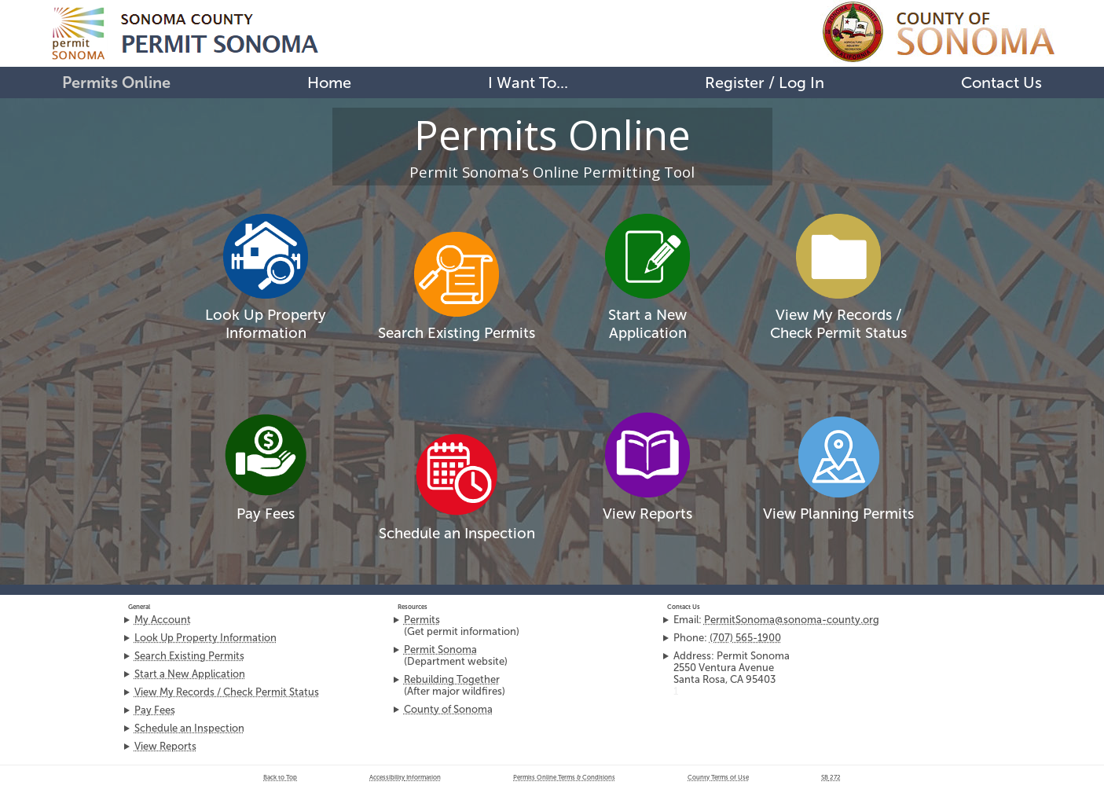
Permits (422, 620)
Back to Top (280, 777)
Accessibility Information (405, 777)
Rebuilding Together (452, 679)
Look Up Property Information (265, 324)
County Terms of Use (718, 777)
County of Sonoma (448, 709)
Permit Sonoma (440, 649)
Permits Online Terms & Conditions (564, 777)
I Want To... (528, 82)
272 (831, 777)
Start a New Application (647, 324)
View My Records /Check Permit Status (838, 324)
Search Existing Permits (456, 333)
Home (329, 82)
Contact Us (1001, 82)
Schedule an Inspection (457, 533)
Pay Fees (266, 514)
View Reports (647, 514)
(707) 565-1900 (745, 638)
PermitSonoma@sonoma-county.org (791, 620)
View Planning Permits (838, 514)
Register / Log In (764, 82)
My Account (162, 620)
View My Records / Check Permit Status (226, 692)
